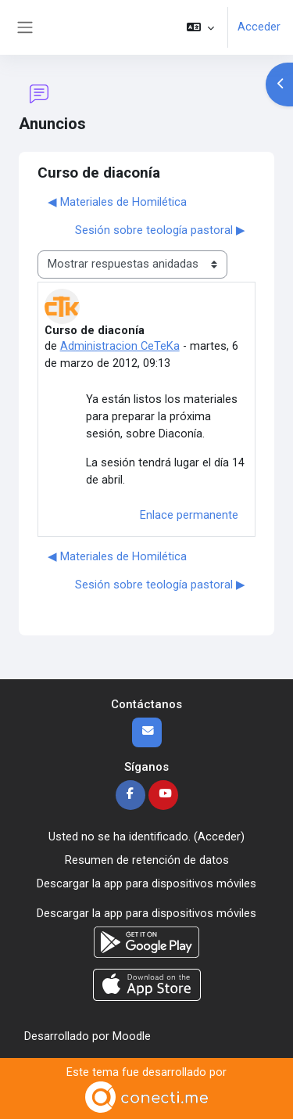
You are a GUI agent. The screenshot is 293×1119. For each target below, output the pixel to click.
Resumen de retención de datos (147, 860)
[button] (200, 27)
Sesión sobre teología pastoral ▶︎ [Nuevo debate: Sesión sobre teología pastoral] (160, 230)
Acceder (259, 27)
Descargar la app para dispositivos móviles (146, 883)
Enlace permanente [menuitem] (189, 515)
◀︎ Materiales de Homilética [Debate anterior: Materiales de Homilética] (117, 202)
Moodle (132, 1036)
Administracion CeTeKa (120, 346)
